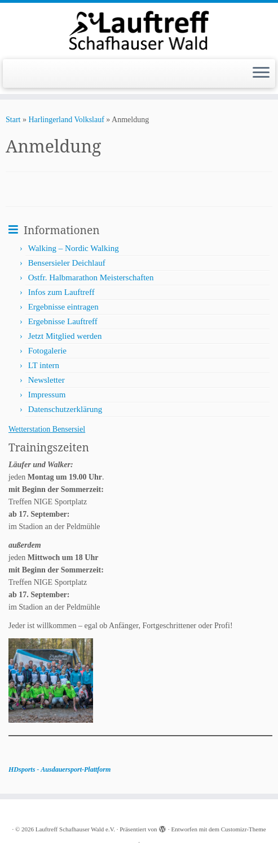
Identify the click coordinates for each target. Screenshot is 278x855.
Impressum (47, 394)
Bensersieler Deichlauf (66, 262)
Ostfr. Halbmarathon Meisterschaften (91, 277)
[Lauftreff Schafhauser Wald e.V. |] (139, 29)
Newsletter (46, 379)
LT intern (43, 365)
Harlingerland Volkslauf (66, 119)
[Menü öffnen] (261, 73)
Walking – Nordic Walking (73, 248)
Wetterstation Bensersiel (46, 429)
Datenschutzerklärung (65, 409)
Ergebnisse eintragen (63, 306)
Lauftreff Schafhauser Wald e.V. (75, 829)
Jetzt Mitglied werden (65, 336)
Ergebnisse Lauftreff (63, 321)
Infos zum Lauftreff (61, 292)
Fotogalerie (47, 350)
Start (13, 119)
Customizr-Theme (243, 829)
